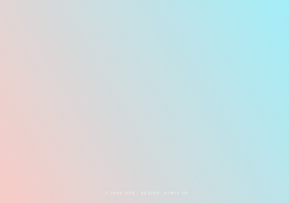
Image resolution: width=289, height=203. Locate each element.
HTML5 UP (176, 193)
